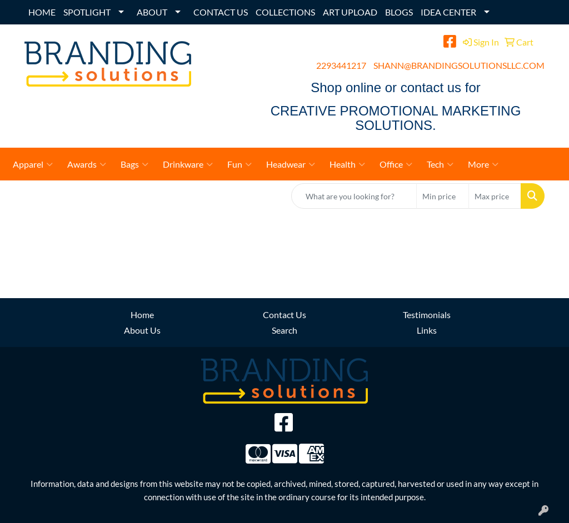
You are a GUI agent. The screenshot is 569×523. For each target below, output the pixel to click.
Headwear (290, 164)
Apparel (33, 164)
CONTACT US (220, 12)
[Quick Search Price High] (494, 196)
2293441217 (341, 65)
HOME (42, 12)
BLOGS (399, 12)
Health (347, 164)
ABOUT (152, 12)
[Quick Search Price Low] (442, 196)
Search (284, 330)
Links (427, 330)
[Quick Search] (354, 196)
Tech (440, 164)
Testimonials (427, 314)
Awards (86, 164)
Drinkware (188, 164)
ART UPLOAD (350, 12)
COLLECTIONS (285, 12)
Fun (239, 164)
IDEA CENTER (448, 12)
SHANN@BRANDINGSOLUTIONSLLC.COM (459, 65)
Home (142, 314)
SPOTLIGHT (87, 12)
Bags (134, 164)
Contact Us (284, 314)
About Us (142, 330)
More (483, 164)
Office (396, 164)
